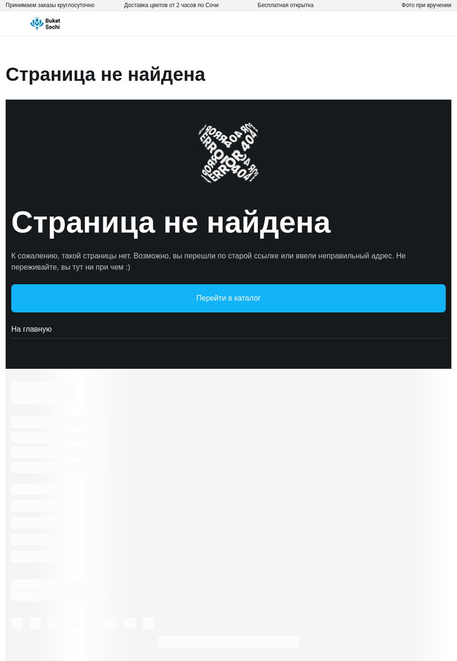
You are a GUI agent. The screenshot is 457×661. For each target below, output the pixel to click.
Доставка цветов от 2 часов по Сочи (171, 5)
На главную (228, 329)
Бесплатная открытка (286, 5)
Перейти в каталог (228, 298)
